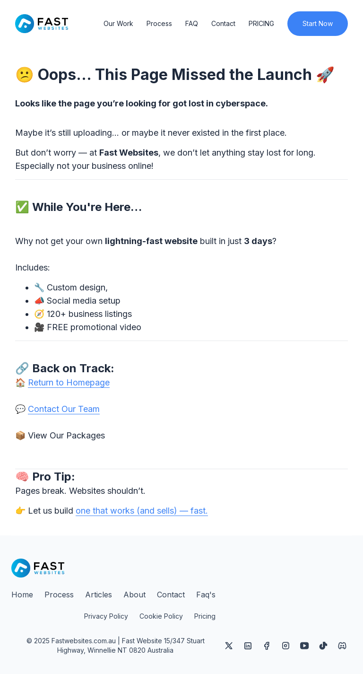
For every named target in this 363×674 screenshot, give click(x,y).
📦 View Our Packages (60, 435)
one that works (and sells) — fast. (142, 511)
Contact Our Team (64, 409)
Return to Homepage (69, 382)
